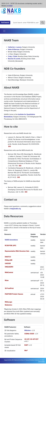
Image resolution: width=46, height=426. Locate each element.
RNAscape (8, 302)
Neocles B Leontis (14, 59)
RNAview (27, 330)
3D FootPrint (9, 288)
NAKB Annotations (11, 240)
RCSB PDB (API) (10, 245)
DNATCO (8, 257)
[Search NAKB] (26, 22)
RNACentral (9, 272)
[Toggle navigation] (4, 31)
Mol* (26, 350)
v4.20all (9, 6)
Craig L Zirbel (12, 56)
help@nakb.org (15, 209)
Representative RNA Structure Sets (17, 251)
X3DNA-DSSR (29, 334)
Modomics (8, 305)
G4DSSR (8, 263)
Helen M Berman (14, 49)
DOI (9, 146)
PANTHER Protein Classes (14, 294)
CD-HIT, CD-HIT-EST (31, 339)
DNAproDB (8, 260)
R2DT (26, 345)
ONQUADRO (9, 267)
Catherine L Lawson (15, 47)
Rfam (7, 280)
